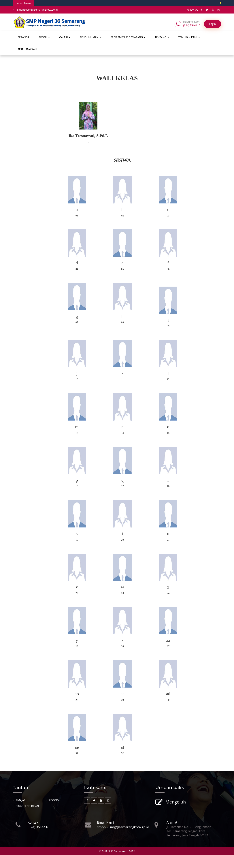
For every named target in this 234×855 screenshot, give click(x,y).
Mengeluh (175, 802)
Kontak (33, 822)
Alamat (172, 822)
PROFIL (44, 37)
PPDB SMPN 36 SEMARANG (127, 37)
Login (212, 24)
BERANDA (23, 37)
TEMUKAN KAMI (189, 37)
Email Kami (105, 822)
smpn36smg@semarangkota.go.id (35, 9)
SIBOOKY (53, 800)
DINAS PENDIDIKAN (27, 806)
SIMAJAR (20, 800)
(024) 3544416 (38, 827)
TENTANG (162, 37)
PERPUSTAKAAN (27, 49)
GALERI (64, 37)
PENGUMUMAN (90, 37)
